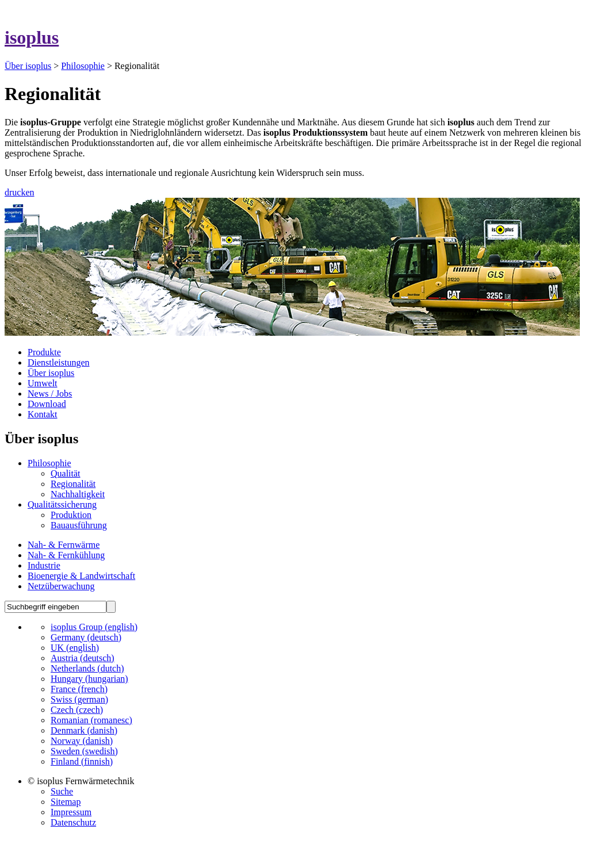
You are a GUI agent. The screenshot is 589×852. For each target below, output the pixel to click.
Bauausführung (79, 525)
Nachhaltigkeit (78, 494)
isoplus (32, 37)
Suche (62, 791)
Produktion (71, 515)
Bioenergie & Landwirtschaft (81, 576)
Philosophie (83, 66)
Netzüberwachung (61, 586)
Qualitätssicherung (62, 504)
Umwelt (43, 383)
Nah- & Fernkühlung (66, 555)
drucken (20, 192)
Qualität (66, 473)
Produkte (44, 352)
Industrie (44, 565)
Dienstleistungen (59, 362)
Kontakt (43, 414)
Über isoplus (28, 66)
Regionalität (73, 484)
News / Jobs (50, 393)
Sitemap (66, 802)
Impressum (71, 812)
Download (47, 404)
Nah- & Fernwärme (64, 545)
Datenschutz (73, 822)
